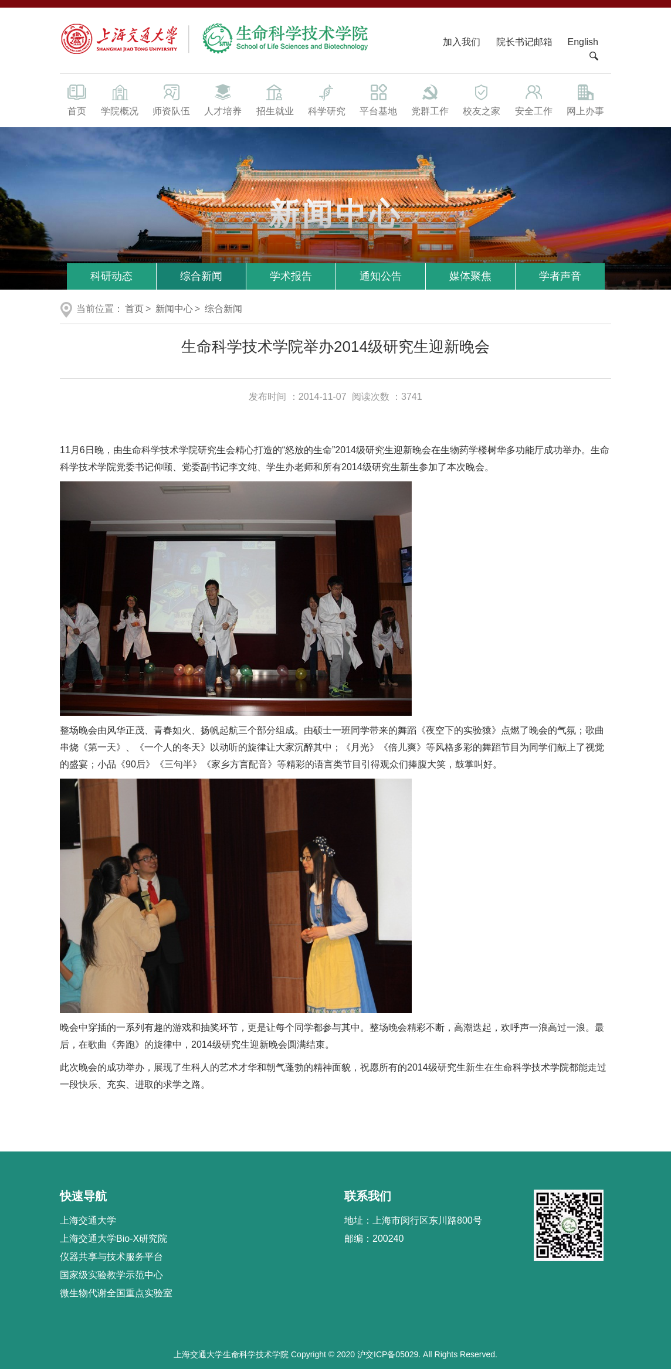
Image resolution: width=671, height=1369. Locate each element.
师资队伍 (171, 99)
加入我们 (463, 42)
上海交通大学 (88, 1220)
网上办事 (585, 99)
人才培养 (223, 99)
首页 (77, 99)
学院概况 (119, 99)
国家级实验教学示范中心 (111, 1275)
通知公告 (381, 276)
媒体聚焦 (470, 276)
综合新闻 (201, 276)
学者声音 (560, 276)
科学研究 (327, 99)
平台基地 (378, 99)
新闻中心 (174, 309)
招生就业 (274, 99)
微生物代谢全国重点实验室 (116, 1293)
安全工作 (534, 99)
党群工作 (430, 99)
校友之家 (481, 99)
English (583, 42)
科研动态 (111, 276)
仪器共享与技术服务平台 (111, 1257)
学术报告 (291, 276)
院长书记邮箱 (524, 42)
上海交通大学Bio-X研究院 (113, 1239)
